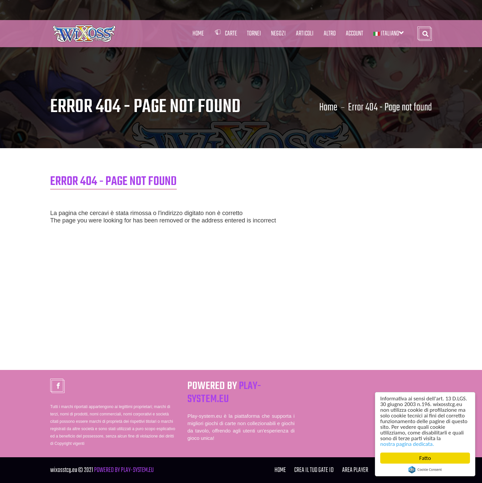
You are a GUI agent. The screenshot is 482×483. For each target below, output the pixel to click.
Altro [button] (330, 33)
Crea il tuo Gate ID (314, 470)
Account (354, 33)
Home (198, 33)
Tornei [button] (254, 33)
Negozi (278, 33)
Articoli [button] (305, 33)
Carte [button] (225, 33)
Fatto (425, 458)
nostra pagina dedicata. (407, 444)
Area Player (355, 470)
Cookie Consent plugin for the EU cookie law (425, 469)
